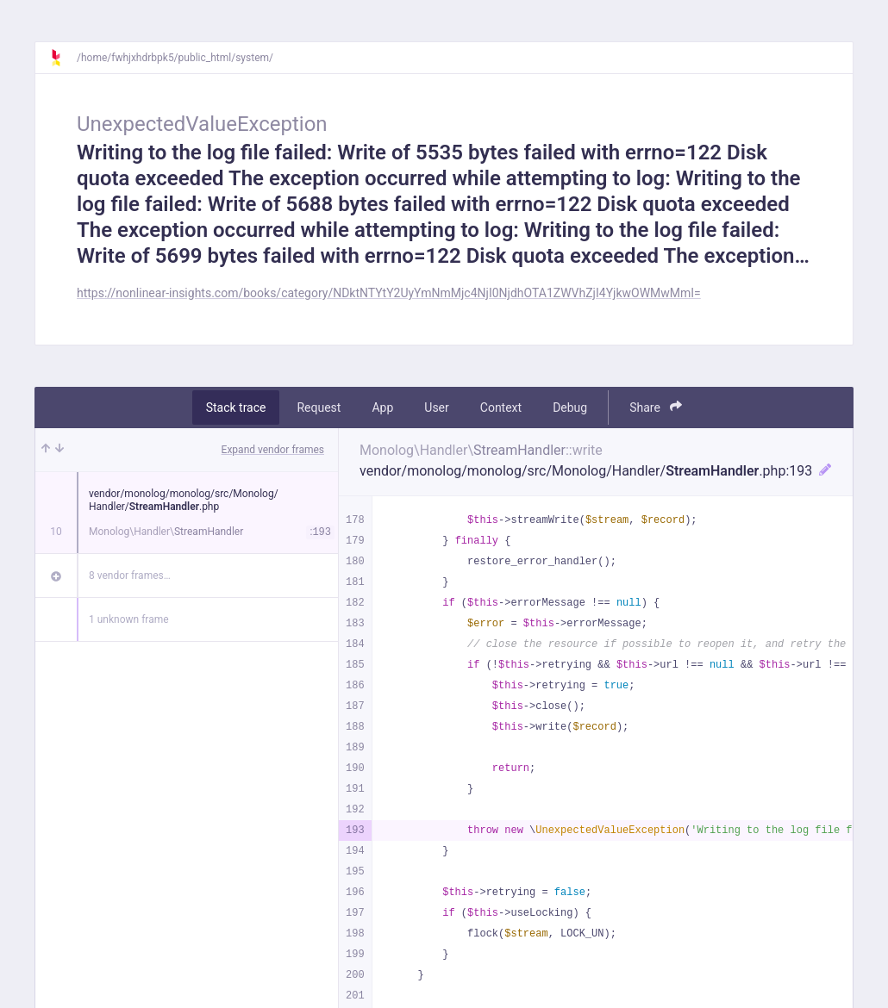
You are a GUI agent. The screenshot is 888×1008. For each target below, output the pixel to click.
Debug (570, 407)
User (436, 407)
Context (501, 407)
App (382, 407)
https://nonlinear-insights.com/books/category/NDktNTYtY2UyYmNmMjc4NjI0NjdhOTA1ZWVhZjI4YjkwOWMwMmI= (389, 293)
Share (655, 407)
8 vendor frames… (130, 575)
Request (319, 407)
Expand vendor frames (273, 450)
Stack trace (236, 407)
